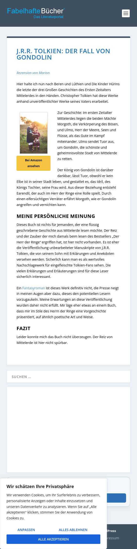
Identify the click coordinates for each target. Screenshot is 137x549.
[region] (53, 513)
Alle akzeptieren (53, 539)
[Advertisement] (68, 433)
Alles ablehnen (73, 529)
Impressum (110, 538)
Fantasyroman (33, 288)
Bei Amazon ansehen (33, 163)
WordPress (107, 531)
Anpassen (26, 529)
